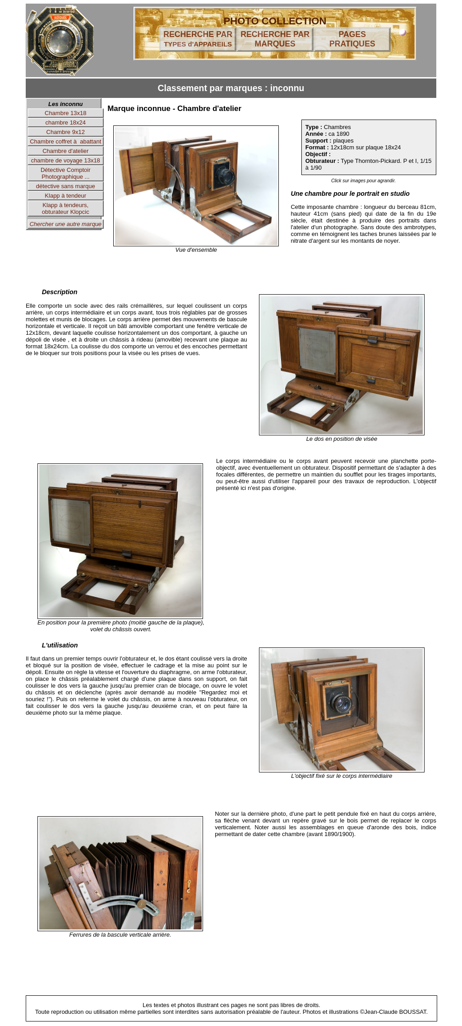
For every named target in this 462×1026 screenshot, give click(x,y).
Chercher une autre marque (65, 224)
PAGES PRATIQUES (352, 39)
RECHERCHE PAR (197, 39)
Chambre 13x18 (66, 113)
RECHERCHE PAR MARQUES (275, 39)
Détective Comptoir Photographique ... (66, 173)
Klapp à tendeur (65, 195)
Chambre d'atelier (65, 151)
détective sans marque (65, 186)
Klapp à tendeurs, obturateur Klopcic (65, 208)
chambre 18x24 (65, 122)
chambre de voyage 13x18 (65, 160)
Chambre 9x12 (65, 132)
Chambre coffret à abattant (65, 141)
